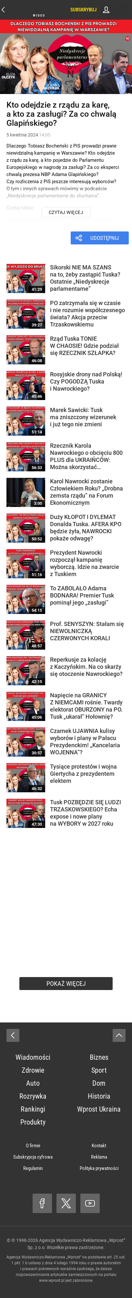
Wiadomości (32, 1057)
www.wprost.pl (52, 1280)
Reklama (99, 1157)
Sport (99, 1070)
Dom (99, 1083)
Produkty (33, 1122)
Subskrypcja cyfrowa (33, 1157)
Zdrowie (33, 1070)
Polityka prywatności (99, 1168)
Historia (99, 1096)
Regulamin (33, 1168)
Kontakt (99, 1146)
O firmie (33, 1146)
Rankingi (33, 1109)
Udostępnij (104, 238)
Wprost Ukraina (99, 1109)
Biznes (99, 1057)
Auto (33, 1083)
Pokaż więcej (66, 983)
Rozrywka (32, 1096)
